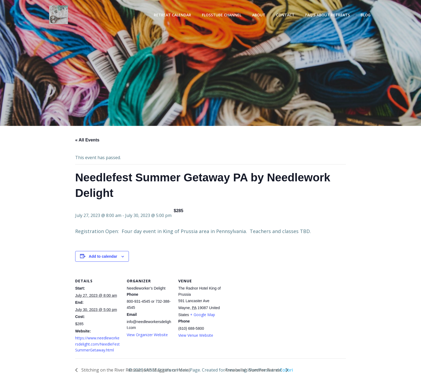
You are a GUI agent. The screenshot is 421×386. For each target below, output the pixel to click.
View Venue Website (195, 335)
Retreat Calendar (172, 14)
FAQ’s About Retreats (327, 14)
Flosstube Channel (221, 14)
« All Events (87, 140)
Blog (366, 14)
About (258, 14)
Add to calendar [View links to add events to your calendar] (103, 256)
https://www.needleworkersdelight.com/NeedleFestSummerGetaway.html (97, 344)
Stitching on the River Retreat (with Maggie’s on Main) (135, 370)
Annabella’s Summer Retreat (254, 370)
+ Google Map (202, 314)
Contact (285, 14)
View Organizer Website (147, 334)
